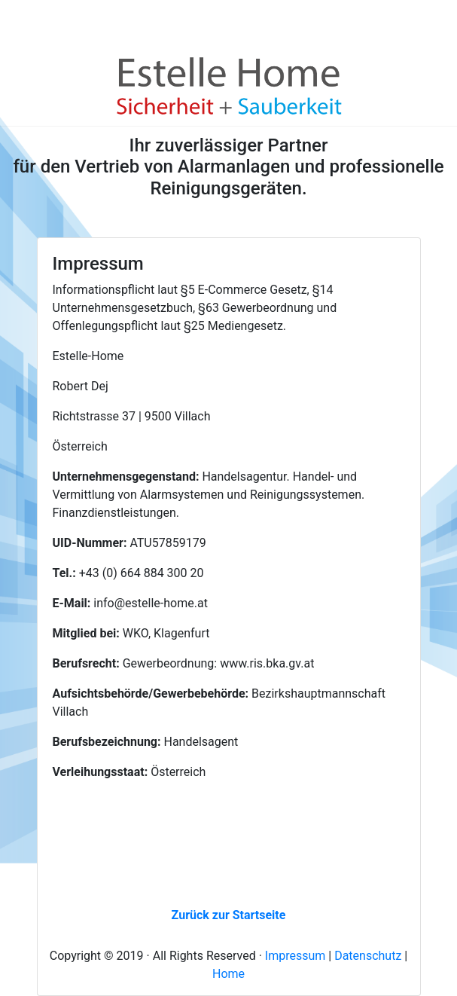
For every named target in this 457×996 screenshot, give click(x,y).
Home (228, 974)
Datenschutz (367, 956)
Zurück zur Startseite (229, 915)
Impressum (295, 956)
